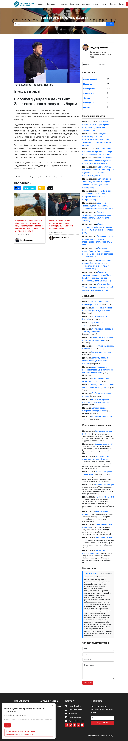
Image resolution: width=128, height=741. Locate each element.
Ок (7, 725)
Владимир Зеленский (100, 48)
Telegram (29, 188)
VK (17, 188)
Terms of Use (93, 736)
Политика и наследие (104, 497)
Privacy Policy (107, 736)
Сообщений (88, 103)
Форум (103, 4)
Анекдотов (88, 93)
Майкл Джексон (61, 237)
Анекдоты (86, 4)
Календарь (51, 4)
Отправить (88, 683)
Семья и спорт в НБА (104, 444)
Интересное (62, 4)
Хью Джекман (26, 240)
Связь (121, 4)
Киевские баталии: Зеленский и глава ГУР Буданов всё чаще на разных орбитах (97, 161)
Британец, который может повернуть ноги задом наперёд (95, 361)
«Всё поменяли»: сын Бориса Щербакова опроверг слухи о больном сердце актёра (97, 151)
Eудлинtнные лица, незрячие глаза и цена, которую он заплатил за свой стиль (97, 370)
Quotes (86, 107)
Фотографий (89, 89)
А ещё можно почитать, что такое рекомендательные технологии (20, 732)
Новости (40, 4)
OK (41, 188)
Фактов (86, 98)
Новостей (87, 84)
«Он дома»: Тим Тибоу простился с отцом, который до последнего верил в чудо (97, 287)
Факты (95, 4)
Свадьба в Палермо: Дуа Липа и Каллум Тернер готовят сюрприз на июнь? (97, 206)
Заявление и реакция (104, 484)
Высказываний (90, 79)
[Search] (60, 24)
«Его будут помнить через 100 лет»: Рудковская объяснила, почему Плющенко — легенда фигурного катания (96, 139)
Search (110, 24)
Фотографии (74, 4)
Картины (113, 4)
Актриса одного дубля (101, 352)
